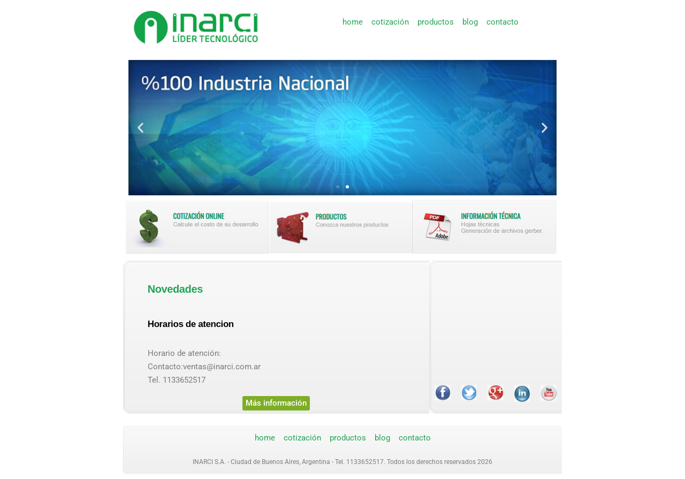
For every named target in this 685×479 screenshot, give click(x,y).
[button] (140, 127)
